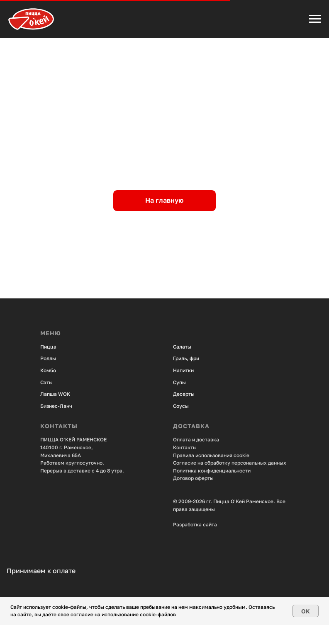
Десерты (184, 394)
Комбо (48, 370)
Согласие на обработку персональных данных (229, 463)
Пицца (48, 347)
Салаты (182, 347)
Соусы (181, 406)
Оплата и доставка (196, 439)
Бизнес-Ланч (56, 406)
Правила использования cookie (211, 455)
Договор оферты (193, 478)
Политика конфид (194, 471)
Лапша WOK (55, 394)
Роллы (48, 358)
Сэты (46, 382)
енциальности (233, 471)
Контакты (185, 447)
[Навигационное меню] (315, 19)
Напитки (183, 370)
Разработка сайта (195, 524)
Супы (179, 382)
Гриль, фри (186, 358)
